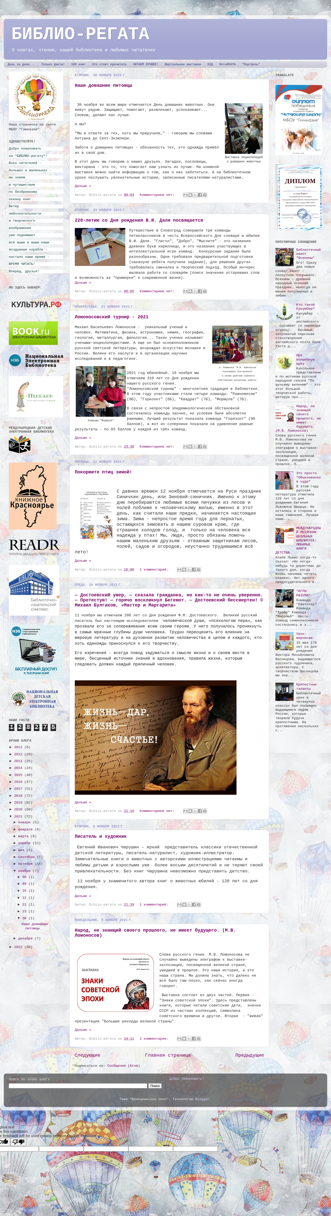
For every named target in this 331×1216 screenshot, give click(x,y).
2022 (19, 947)
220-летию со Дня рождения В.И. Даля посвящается (139, 220)
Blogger (202, 1099)
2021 (19, 817)
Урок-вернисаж (304, 636)
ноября (25, 871)
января (25, 822)
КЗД (210, 64)
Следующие (87, 1055)
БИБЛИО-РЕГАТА (80, 35)
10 (25, 891)
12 (25, 898)
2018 (19, 796)
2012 (19, 754)
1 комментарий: (155, 570)
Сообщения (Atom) (123, 1066)
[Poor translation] (18, 1142)
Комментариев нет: (158, 195)
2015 (19, 775)
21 (25, 905)
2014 (19, 768)
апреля (25, 843)
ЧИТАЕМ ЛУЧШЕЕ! (145, 64)
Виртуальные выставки (183, 64)
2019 (19, 803)
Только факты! (53, 64)
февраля (26, 829)
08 (25, 877)
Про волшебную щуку (305, 359)
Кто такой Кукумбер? (305, 307)
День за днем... (21, 64)
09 (25, 884)
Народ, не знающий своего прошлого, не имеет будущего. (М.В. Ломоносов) (298, 418)
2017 (19, 789)
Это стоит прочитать (109, 64)
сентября (27, 857)
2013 (19, 761)
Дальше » (83, 186)
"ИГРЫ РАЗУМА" (303, 593)
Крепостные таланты (306, 686)
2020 (19, 809)
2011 (19, 747)
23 (25, 911)
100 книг (78, 64)
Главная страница (168, 1055)
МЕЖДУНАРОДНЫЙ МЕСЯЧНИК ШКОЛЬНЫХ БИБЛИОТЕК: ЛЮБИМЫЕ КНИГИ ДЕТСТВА (298, 540)
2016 (19, 782)
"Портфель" (251, 64)
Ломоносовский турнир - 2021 (112, 317)
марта (24, 836)
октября (26, 864)
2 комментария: (155, 1039)
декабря (26, 938)
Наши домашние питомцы (103, 85)
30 (25, 918)
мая (22, 850)
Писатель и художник (101, 836)
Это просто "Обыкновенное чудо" (308, 477)
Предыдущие (249, 1055)
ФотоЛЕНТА (227, 64)
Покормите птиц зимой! (103, 472)
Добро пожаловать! (186, 1079)
